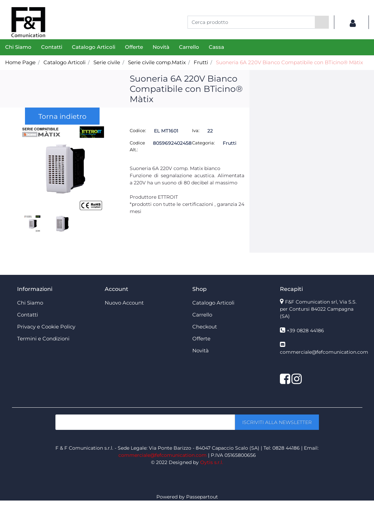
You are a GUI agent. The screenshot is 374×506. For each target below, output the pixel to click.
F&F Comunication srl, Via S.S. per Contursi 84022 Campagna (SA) (318, 309)
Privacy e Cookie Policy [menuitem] (46, 326)
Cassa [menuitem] (216, 47)
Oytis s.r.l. (211, 462)
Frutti (201, 62)
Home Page (20, 62)
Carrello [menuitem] (189, 47)
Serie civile (106, 62)
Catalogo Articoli (64, 62)
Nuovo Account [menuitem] (124, 302)
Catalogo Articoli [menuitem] (93, 47)
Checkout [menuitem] (204, 326)
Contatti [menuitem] (51, 47)
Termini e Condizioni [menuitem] (43, 338)
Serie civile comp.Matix (157, 62)
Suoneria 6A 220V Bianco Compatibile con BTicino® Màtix (289, 62)
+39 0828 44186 (305, 330)
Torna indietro (62, 116)
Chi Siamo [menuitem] (18, 47)
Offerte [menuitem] (134, 47)
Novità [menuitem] (161, 47)
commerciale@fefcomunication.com (324, 352)
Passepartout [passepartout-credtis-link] (202, 497)
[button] (322, 22)
